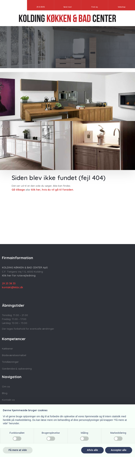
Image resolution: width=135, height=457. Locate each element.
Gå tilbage (18, 189)
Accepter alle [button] (118, 450)
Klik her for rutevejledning (19, 275)
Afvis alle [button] (92, 450)
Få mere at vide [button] (18, 450)
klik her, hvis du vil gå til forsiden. (52, 189)
